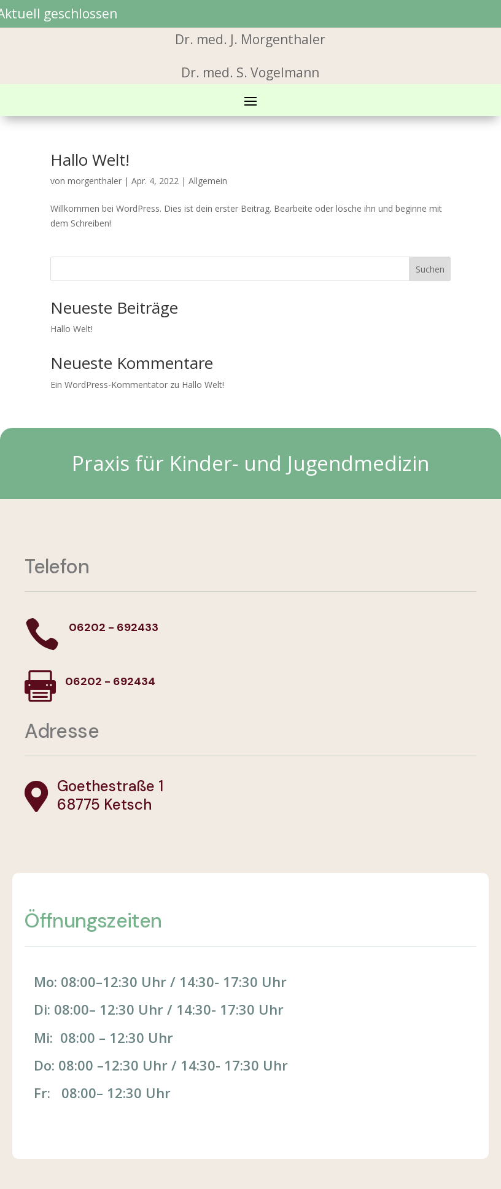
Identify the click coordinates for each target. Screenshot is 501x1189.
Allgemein (207, 181)
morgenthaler (95, 181)
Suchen (430, 269)
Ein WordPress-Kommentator (109, 384)
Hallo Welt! (90, 160)
